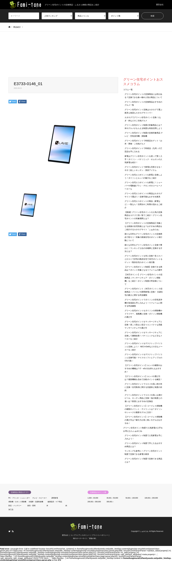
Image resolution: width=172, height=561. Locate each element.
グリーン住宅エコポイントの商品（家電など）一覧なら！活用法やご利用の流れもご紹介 (143, 204)
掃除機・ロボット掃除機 (17, 502)
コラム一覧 (128, 89)
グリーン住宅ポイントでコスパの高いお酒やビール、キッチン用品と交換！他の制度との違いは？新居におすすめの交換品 (143, 398)
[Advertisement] (86, 57)
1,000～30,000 (93, 498)
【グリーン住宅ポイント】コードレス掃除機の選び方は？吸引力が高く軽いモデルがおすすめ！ (143, 420)
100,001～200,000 (151, 498)
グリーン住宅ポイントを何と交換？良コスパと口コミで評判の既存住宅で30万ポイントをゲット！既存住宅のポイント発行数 (143, 259)
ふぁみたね (144, 531)
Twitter (9, 531)
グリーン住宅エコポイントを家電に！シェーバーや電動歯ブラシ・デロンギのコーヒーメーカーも (143, 185)
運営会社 (160, 4)
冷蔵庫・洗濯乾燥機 (36, 502)
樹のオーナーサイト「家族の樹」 (85, 538)
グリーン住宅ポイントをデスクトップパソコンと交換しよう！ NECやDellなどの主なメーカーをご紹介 (143, 346)
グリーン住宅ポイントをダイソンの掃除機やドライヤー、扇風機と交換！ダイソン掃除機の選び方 (143, 313)
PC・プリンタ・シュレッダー (19, 498)
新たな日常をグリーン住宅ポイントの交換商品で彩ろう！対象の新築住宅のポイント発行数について (143, 237)
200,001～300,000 (94, 502)
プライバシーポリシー (100, 535)
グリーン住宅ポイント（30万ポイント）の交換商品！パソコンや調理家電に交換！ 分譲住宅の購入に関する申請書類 (144, 292)
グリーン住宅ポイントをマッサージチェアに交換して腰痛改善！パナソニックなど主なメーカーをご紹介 (143, 335)
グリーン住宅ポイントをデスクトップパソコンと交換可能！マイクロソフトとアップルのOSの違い (143, 357)
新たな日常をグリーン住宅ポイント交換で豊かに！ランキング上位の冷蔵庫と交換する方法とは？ (143, 248)
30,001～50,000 (112, 498)
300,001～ (110, 502)
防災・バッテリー (14, 506)
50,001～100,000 (132, 498)
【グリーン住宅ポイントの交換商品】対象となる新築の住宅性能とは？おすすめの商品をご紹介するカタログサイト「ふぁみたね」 (143, 226)
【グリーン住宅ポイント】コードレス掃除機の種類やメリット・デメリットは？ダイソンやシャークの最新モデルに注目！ (143, 409)
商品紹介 (17, 27)
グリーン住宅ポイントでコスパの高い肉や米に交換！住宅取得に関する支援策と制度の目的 (143, 387)
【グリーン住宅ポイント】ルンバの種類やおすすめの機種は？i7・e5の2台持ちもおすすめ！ (143, 368)
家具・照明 (31, 506)
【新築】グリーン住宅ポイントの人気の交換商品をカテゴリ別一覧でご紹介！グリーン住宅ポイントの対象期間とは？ (143, 215)
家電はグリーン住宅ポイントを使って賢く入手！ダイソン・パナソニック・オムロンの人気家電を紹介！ (143, 159)
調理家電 (54, 498)
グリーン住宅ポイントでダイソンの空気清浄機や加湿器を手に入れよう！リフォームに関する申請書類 (143, 303)
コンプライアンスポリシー (80, 535)
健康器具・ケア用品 (55, 502)
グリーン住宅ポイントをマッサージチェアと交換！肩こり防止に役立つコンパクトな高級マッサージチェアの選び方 (143, 324)
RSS (13, 531)
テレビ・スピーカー (39, 498)
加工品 (10, 509)
